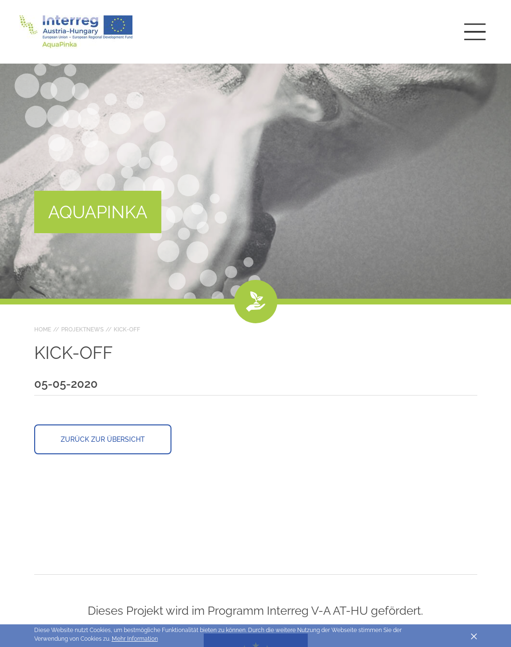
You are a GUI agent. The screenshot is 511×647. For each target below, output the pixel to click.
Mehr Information (135, 638)
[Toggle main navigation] (474, 31)
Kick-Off (127, 329)
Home (42, 329)
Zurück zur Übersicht (103, 439)
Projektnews (82, 329)
